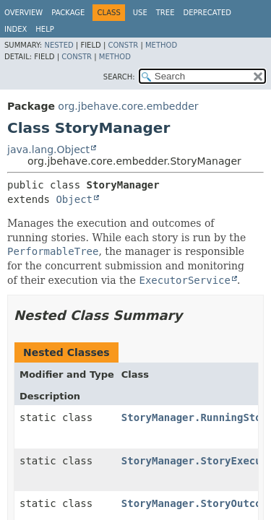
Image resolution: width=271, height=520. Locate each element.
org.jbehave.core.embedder (128, 106)
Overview (23, 13)
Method (161, 45)
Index (15, 29)
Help (44, 29)
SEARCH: (119, 77)
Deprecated (207, 13)
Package (68, 13)
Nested (58, 45)
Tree (165, 13)
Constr (123, 45)
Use (140, 13)
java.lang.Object (48, 149)
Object (74, 199)
